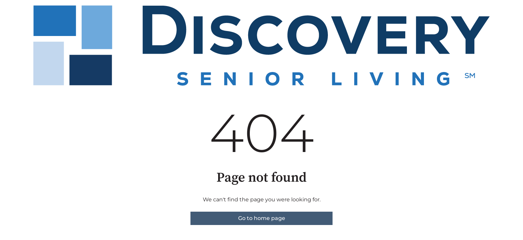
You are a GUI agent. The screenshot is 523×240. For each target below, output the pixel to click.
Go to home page (261, 218)
